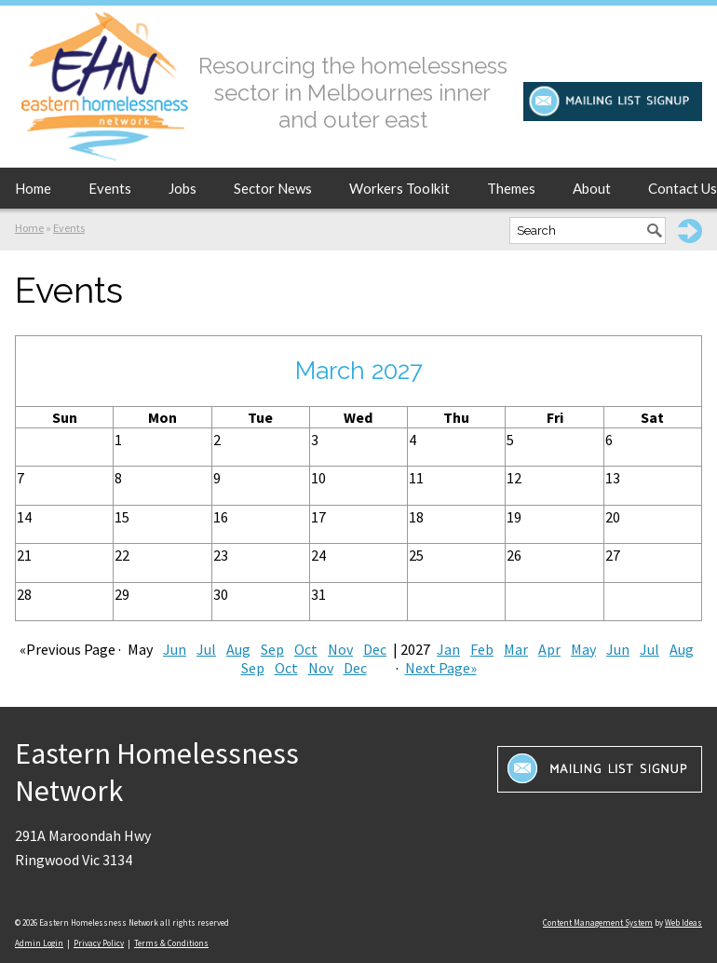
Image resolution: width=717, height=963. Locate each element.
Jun (174, 649)
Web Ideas (683, 922)
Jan (448, 649)
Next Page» (441, 667)
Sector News (273, 188)
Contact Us (682, 188)
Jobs (182, 188)
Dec (374, 649)
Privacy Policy (99, 943)
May (583, 649)
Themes (511, 188)
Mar (516, 649)
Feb (482, 649)
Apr (549, 649)
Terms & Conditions (171, 943)
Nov (340, 649)
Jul (206, 649)
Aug (238, 649)
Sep (272, 649)
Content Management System (598, 922)
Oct (306, 649)
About (592, 188)
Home (33, 188)
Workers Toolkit (399, 188)
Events (109, 188)
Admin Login (39, 943)
